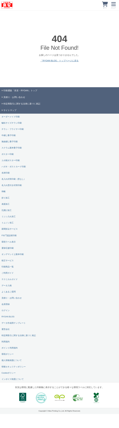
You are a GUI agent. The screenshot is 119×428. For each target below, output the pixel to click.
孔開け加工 (7, 210)
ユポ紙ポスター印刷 (11, 160)
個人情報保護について (12, 360)
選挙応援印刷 (8, 248)
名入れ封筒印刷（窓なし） (14, 179)
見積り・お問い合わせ (12, 298)
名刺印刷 (6, 173)
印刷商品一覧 (8, 267)
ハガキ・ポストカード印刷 (14, 167)
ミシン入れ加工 (9, 216)
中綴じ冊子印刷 (9, 135)
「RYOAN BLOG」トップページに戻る (59, 60)
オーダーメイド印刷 (11, 117)
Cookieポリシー (9, 373)
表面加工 (6, 204)
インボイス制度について (13, 379)
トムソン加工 (8, 223)
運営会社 (6, 329)
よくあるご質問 (9, 292)
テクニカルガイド (10, 279)
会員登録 (6, 304)
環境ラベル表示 (9, 242)
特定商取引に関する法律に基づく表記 (19, 335)
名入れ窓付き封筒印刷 (12, 185)
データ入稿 (7, 286)
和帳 (4, 191)
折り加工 (6, 198)
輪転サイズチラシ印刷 (12, 123)
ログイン (6, 310)
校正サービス (8, 260)
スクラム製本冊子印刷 (12, 148)
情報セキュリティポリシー (14, 367)
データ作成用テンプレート (14, 323)
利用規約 (6, 342)
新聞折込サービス (10, 229)
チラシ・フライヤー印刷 (13, 129)
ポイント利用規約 (10, 348)
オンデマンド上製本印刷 (13, 254)
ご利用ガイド (8, 273)
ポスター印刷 (8, 154)
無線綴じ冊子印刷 (10, 142)
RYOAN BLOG (8, 317)
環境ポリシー (8, 354)
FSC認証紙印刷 (9, 235)
